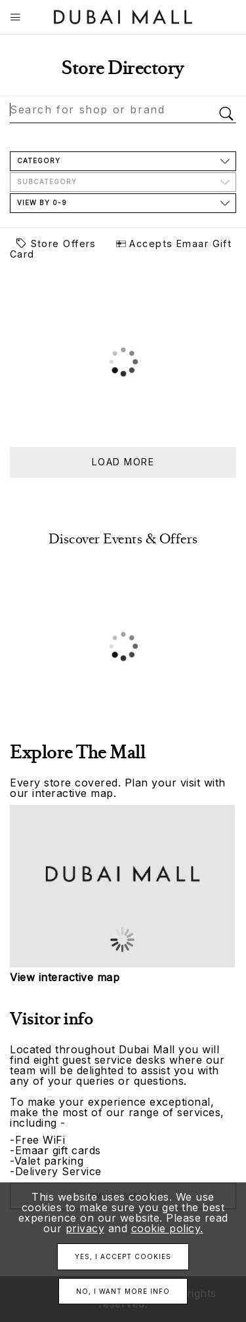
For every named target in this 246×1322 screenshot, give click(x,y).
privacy (85, 1228)
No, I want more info (123, 1291)
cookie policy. (167, 1228)
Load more (123, 461)
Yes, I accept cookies (123, 1256)
